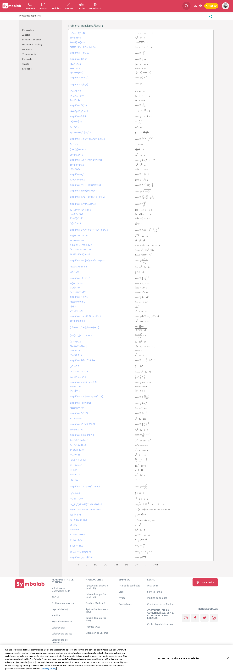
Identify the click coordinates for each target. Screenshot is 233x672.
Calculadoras (59, 627)
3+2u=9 (74, 144)
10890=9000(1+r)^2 (80, 254)
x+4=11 (74, 470)
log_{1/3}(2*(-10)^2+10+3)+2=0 (86, 504)
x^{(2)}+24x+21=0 (79, 235)
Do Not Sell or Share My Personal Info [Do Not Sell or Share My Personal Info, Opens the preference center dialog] (178, 658)
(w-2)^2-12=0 (77, 95)
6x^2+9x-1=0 (76, 429)
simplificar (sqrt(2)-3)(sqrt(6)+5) (85, 316)
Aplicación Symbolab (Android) (97, 587)
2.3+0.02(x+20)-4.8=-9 (81, 245)
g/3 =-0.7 (74, 366)
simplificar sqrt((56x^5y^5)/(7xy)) (86, 396)
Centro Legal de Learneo (160, 624)
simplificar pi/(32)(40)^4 (82, 435)
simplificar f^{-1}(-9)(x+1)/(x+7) (85, 185)
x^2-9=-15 (75, 454)
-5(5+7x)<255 (76, 283)
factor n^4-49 (77, 407)
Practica (56, 615)
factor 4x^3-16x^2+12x (82, 249)
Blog (121, 592)
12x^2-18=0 (76, 465)
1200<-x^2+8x (77, 179)
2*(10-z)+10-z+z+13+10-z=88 (85, 509)
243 (105, 565)
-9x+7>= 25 (75, 68)
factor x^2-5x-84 (78, 266)
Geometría (27, 49)
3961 (155, 565)
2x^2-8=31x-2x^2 (79, 440)
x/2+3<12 (75, 272)
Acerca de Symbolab (129, 585)
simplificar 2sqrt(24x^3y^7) (83, 190)
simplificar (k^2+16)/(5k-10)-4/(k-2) (87, 196)
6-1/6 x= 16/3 (76, 545)
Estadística (27, 69)
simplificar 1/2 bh (78, 59)
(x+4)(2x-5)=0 (76, 214)
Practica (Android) (95, 603)
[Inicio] (30, 588)
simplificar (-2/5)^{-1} (80, 278)
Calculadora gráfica (62, 633)
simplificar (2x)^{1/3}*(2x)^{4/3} (86, 159)
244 (116, 565)
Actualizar (211, 6)
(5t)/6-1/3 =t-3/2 (78, 460)
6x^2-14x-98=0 (77, 321)
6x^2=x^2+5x (77, 164)
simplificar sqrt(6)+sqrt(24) (83, 382)
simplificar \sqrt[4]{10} (81, 557)
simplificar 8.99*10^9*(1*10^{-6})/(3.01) (90, 229)
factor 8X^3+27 (78, 292)
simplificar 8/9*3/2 (79, 77)
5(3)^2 (73, 306)
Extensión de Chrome (97, 633)
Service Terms (154, 592)
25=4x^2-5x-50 (77, 534)
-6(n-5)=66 (75, 169)
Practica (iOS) (93, 626)
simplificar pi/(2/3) (79, 84)
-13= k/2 (74, 479)
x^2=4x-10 (75, 91)
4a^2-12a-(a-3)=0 (78, 520)
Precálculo (27, 59)
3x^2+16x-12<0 (78, 445)
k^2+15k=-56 (76, 311)
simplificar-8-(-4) (78, 116)
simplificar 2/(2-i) (78, 105)
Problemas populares (63, 603)
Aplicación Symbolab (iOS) (97, 610)
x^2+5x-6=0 (76, 354)
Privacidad (152, 585)
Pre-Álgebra (28, 30)
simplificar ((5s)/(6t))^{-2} (82, 424)
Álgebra (26, 35)
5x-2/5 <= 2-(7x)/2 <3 (80, 551)
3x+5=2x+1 (75, 386)
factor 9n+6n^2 (77, 301)
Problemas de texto (31, 39)
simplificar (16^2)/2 (79, 52)
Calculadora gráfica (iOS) (96, 619)
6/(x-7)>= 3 (75, 223)
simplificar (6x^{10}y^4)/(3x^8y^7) (87, 260)
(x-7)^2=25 (75, 341)
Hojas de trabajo (60, 609)
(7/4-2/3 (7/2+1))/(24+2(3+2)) (84, 327)
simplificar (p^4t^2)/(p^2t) (83, 204)
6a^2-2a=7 (75, 529)
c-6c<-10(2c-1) (77, 33)
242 (95, 565)
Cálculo (25, 64)
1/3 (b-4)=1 (75, 514)
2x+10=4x (75, 100)
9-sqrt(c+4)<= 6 (77, 42)
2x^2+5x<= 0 (76, 154)
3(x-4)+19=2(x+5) (78, 346)
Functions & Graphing (32, 44)
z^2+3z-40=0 (77, 450)
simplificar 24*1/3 (79, 413)
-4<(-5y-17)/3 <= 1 (79, 111)
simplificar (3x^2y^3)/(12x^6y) (85, 486)
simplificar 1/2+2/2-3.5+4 (82, 360)
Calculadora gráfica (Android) (96, 595)
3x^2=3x (74, 127)
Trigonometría (29, 54)
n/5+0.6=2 (75, 493)
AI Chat (55, 597)
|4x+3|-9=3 (75, 64)
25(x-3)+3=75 (76, 218)
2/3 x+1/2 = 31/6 (78, 377)
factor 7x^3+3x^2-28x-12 (83, 47)
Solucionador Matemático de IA (61, 589)
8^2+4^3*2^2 (77, 240)
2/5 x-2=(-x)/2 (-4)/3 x (80, 132)
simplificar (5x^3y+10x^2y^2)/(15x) (87, 138)
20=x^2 (74, 525)
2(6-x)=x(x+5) (76, 72)
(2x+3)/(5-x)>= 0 (78, 149)
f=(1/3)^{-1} (76, 121)
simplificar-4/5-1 (78, 174)
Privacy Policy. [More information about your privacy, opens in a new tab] (49, 669)
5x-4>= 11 (75, 350)
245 (126, 565)
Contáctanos (126, 604)
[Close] (227, 658)
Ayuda (122, 598)
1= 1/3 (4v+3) (76, 539)
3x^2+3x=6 (75, 474)
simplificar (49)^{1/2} (80, 402)
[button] (210, 18)
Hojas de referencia (62, 621)
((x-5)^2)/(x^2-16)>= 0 (81, 335)
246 (137, 565)
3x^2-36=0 (75, 37)
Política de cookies (157, 598)
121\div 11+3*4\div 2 (80, 210)
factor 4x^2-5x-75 (79, 371)
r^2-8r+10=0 (76, 498)
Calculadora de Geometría (60, 641)
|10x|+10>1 (75, 287)
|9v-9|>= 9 (75, 390)
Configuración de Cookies (160, 604)
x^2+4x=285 (76, 418)
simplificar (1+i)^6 (79, 297)
